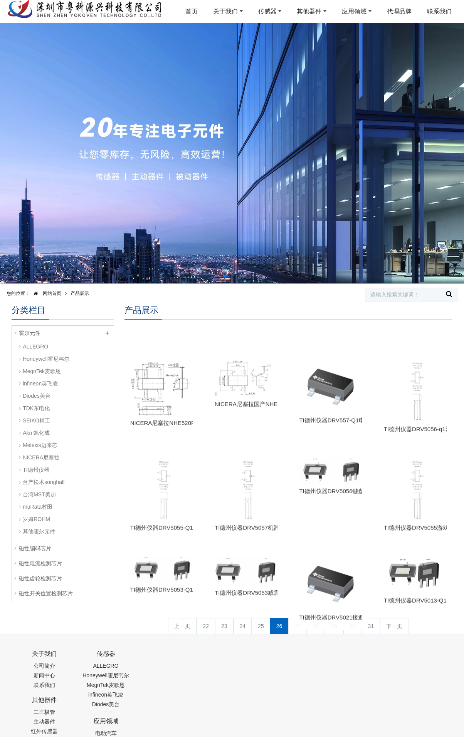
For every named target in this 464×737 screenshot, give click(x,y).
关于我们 (225, 11)
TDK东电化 (36, 408)
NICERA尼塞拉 (41, 457)
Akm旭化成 (36, 433)
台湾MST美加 (39, 494)
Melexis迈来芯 (40, 445)
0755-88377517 (363, 657)
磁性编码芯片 (35, 548)
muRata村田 (37, 507)
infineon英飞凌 (40, 383)
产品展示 (80, 293)
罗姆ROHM (36, 519)
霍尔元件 (29, 333)
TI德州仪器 (36, 470)
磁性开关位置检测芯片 (46, 593)
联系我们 (439, 11)
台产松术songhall (43, 482)
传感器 (267, 11)
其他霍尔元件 (39, 531)
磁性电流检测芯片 (40, 563)
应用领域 (354, 11)
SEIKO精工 (36, 420)
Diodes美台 (36, 396)
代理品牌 (399, 11)
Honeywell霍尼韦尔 (46, 359)
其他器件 (309, 11)
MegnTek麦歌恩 (42, 371)
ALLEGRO (35, 346)
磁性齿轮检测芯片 (40, 578)
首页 (191, 11)
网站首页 (45, 293)
